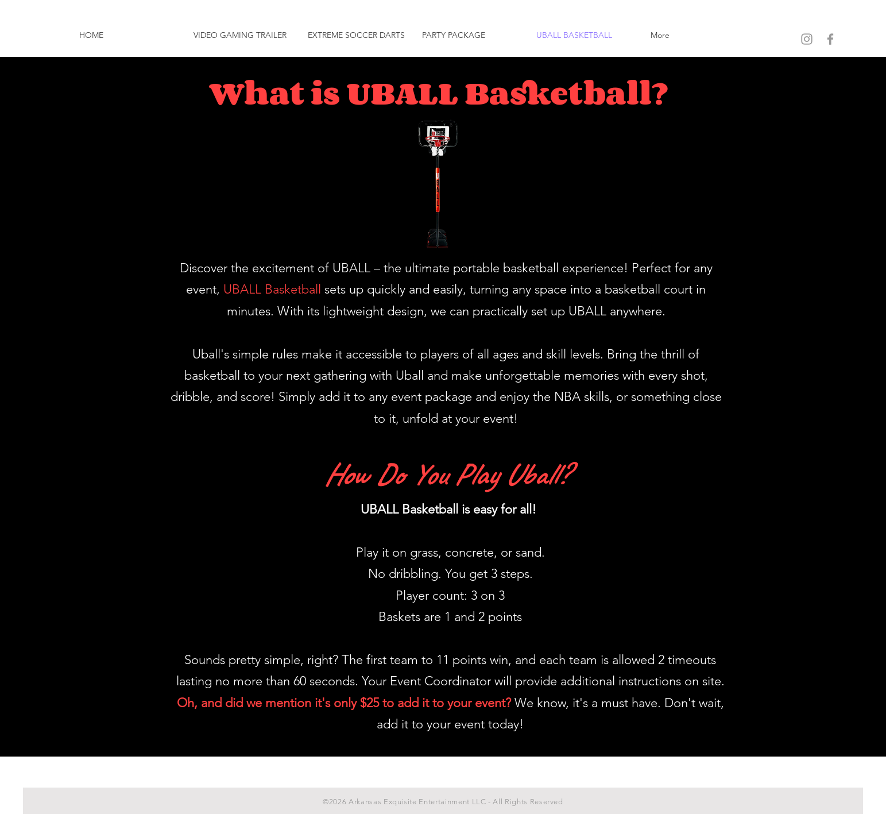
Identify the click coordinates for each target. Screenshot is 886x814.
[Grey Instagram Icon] (806, 39)
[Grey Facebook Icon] (830, 39)
